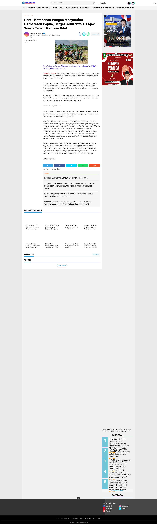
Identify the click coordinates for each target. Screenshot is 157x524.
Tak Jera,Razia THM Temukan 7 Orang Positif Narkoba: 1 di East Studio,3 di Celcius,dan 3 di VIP (120, 473)
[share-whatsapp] (88, 34)
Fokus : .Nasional (72, 8)
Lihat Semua (62, 265)
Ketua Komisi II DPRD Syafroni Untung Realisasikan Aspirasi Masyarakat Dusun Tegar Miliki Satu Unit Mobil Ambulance (120, 443)
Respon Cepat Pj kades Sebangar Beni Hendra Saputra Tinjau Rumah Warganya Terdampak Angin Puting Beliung (119, 485)
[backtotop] (78, 499)
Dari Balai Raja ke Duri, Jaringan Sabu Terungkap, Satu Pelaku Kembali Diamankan (118, 453)
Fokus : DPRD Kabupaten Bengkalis (38, 8)
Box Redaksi (74, 518)
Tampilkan (96, 254)
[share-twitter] (84, 34)
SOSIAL (98, 518)
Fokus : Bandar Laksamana (125, 8)
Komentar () (95, 34)
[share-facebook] (79, 34)
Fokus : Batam (85, 8)
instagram (88, 518)
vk (94, 518)
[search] (72, 3)
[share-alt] (48, 165)
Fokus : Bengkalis (58, 8)
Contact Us (65, 518)
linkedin (81, 518)
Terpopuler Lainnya (117, 490)
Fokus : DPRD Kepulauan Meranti (103, 8)
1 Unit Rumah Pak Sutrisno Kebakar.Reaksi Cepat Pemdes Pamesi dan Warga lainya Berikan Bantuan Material (120, 463)
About (58, 518)
